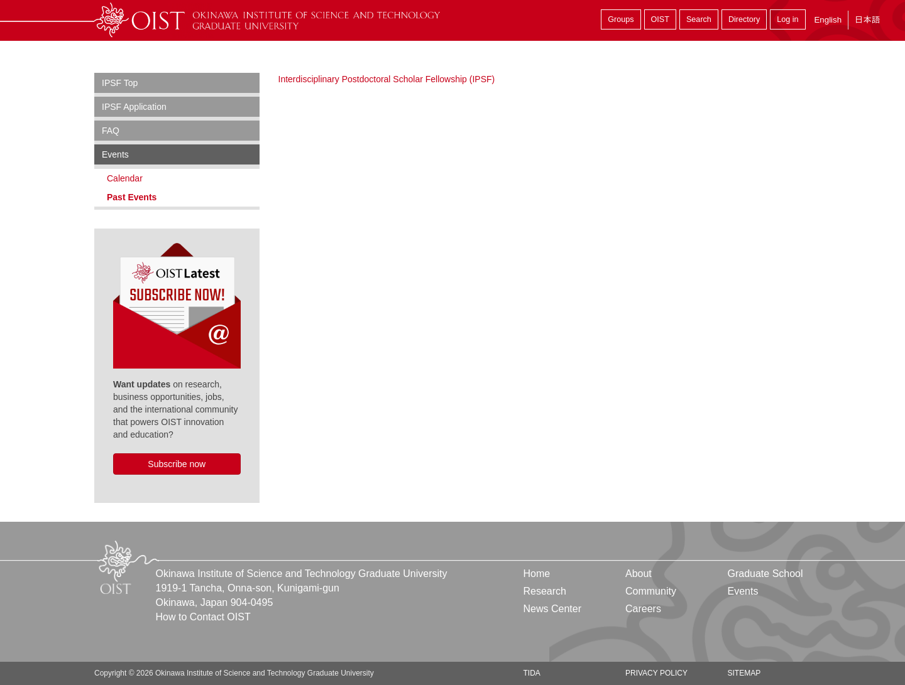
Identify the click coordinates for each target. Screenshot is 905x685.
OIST (660, 19)
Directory (744, 19)
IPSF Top (120, 83)
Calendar (125, 178)
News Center (552, 608)
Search (698, 19)
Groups (621, 19)
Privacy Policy (656, 673)
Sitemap (743, 673)
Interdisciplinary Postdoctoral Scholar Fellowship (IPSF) (386, 79)
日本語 (867, 19)
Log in (787, 19)
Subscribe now (177, 464)
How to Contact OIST (203, 617)
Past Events (131, 197)
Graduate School (765, 573)
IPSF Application (134, 107)
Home (537, 573)
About (638, 573)
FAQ (110, 131)
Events (115, 154)
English (828, 19)
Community (650, 591)
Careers (643, 608)
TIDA (532, 673)
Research (545, 591)
